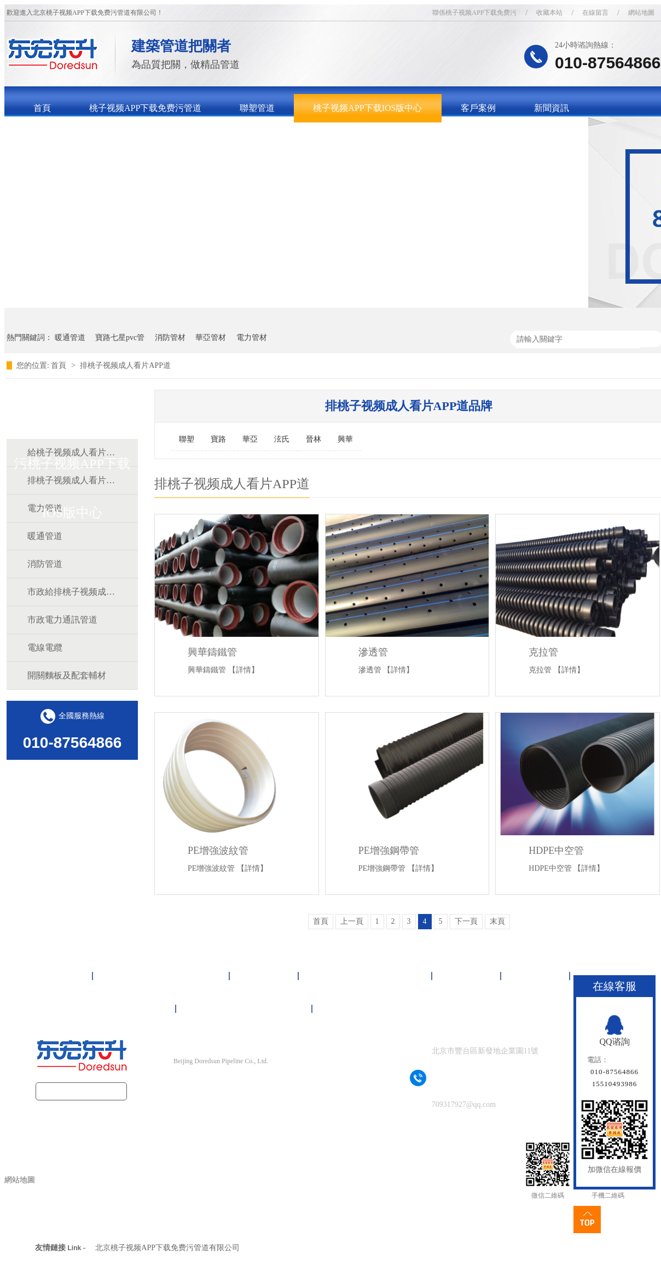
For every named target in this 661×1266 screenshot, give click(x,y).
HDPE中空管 (556, 850)
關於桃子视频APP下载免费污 (89, 136)
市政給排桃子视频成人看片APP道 (71, 591)
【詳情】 (243, 670)
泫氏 (281, 439)
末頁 (497, 921)
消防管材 (170, 337)
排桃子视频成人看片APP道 (125, 365)
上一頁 (351, 921)
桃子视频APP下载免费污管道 (145, 108)
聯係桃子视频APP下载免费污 (474, 12)
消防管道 (44, 563)
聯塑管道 (257, 108)
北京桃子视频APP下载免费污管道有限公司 (167, 1248)
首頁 (42, 108)
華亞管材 (210, 337)
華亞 (250, 439)
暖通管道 (70, 337)
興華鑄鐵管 (212, 652)
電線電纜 (44, 647)
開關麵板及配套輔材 (66, 675)
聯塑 (186, 439)
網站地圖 (346, 1009)
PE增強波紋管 (218, 850)
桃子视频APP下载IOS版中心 (367, 108)
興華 (345, 439)
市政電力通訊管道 (62, 619)
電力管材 (251, 337)
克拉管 (543, 652)
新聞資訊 (551, 108)
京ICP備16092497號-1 (240, 1083)
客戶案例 (478, 108)
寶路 (218, 439)
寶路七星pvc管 (119, 337)
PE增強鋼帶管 (388, 850)
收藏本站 (549, 12)
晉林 (313, 439)
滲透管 (373, 652)
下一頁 (466, 921)
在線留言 (595, 12)
